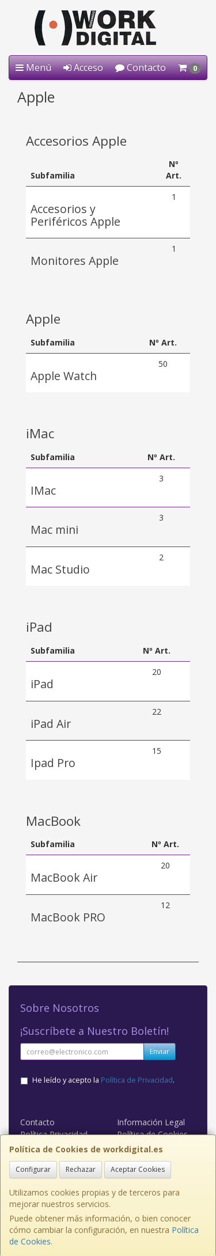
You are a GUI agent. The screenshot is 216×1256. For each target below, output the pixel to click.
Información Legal (151, 1122)
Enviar (159, 1051)
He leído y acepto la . (103, 1080)
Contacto (140, 67)
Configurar (33, 1169)
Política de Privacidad (137, 1080)
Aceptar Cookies (138, 1169)
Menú (33, 67)
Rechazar (81, 1169)
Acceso (83, 67)
